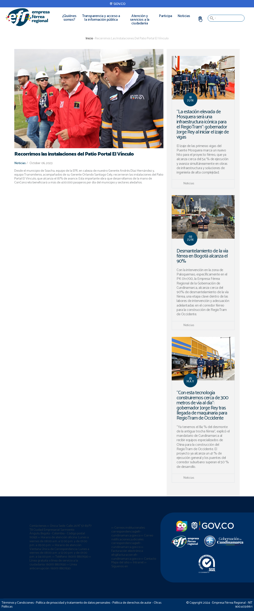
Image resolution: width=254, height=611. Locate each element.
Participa (165, 16)
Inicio (89, 38)
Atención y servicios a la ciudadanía (139, 19)
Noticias (184, 16)
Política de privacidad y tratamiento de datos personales (73, 602)
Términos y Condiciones (18, 602)
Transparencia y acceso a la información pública (101, 18)
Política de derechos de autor (131, 602)
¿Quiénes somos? (69, 18)
